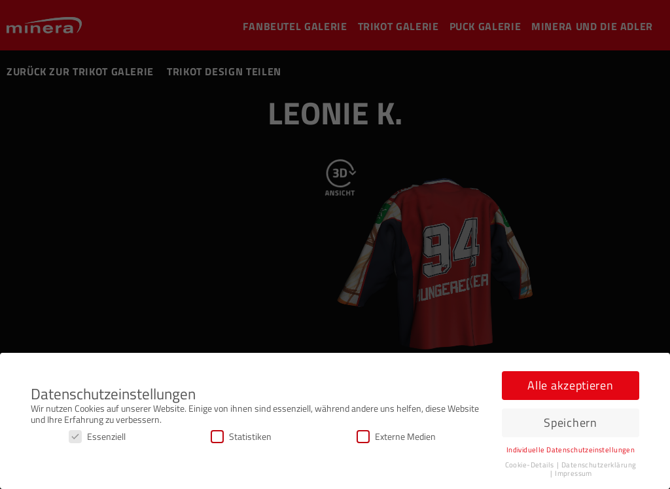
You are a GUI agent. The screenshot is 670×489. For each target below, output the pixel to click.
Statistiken (241, 436)
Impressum (573, 473)
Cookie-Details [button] (530, 465)
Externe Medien (396, 436)
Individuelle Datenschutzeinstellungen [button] (570, 449)
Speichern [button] (570, 422)
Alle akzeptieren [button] (570, 385)
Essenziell (97, 436)
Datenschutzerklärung (598, 465)
